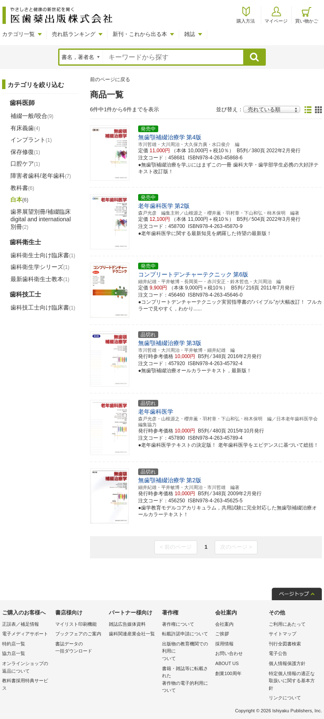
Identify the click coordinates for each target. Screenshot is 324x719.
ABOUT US (227, 663)
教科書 (22, 187)
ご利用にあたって (287, 624)
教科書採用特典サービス (25, 684)
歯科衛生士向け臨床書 (42, 255)
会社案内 (224, 624)
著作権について (178, 624)
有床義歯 (25, 128)
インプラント (31, 139)
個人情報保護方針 (287, 663)
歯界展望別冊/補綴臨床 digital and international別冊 (40, 219)
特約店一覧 (13, 643)
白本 (19, 199)
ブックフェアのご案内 (78, 633)
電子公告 (278, 653)
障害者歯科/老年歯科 (40, 175)
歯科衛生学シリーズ (39, 267)
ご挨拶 (222, 633)
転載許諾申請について (185, 633)
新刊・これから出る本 (140, 34)
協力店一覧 (13, 653)
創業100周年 (228, 673)
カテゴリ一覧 (18, 34)
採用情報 (224, 643)
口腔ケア (25, 163)
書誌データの (79, 648)
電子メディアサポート (25, 633)
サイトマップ (282, 633)
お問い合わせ (229, 653)
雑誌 (189, 34)
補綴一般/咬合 (32, 116)
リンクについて (285, 697)
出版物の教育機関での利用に (186, 652)
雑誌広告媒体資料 (127, 624)
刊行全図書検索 (285, 643)
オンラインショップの (26, 668)
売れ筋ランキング (73, 34)
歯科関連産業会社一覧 (132, 633)
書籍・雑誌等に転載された (186, 680)
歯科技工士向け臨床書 (42, 307)
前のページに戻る (110, 79)
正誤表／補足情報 (20, 624)
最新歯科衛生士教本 (39, 279)
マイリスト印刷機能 (76, 624)
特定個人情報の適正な (293, 681)
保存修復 (25, 151)
